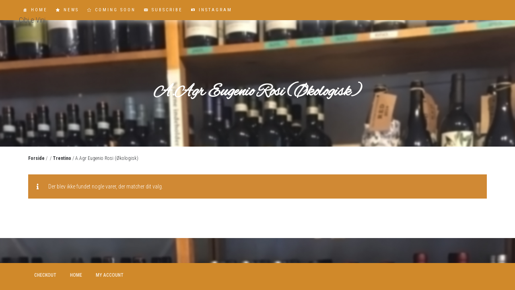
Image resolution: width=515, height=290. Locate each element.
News (71, 9)
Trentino (62, 158)
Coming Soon (115, 9)
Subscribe (167, 9)
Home (39, 9)
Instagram (215, 9)
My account (110, 275)
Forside (36, 158)
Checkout (45, 275)
